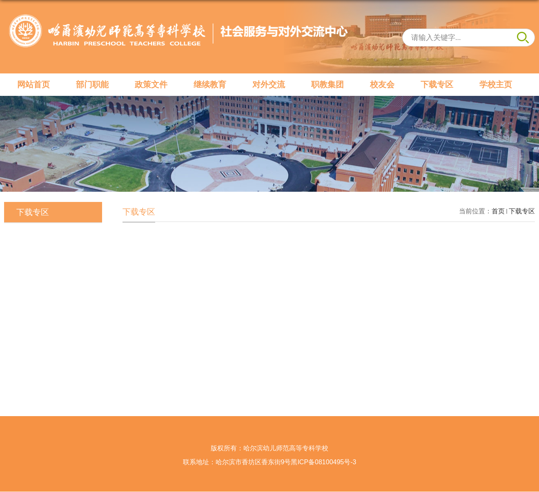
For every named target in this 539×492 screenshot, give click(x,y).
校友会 (382, 84)
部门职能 (92, 84)
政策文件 (151, 84)
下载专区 (437, 84)
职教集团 (327, 84)
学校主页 (495, 84)
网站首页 (33, 84)
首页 (498, 211)
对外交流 (268, 84)
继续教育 (210, 84)
